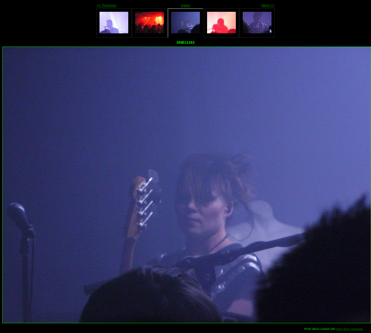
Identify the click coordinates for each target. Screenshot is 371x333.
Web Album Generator (349, 328)
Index (185, 5)
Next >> (267, 5)
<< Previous (106, 5)
